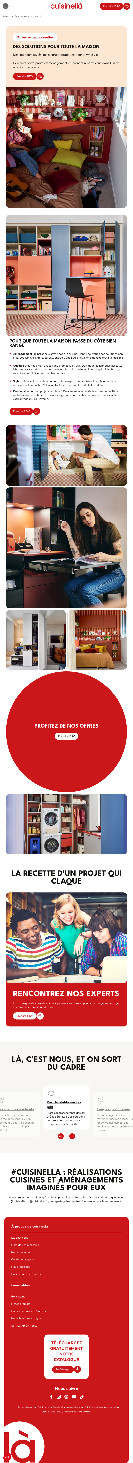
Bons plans (18, 1297)
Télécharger (63, 1369)
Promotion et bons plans (26, 16)
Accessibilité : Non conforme (78, 1411)
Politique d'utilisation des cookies (100, 1407)
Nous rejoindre (20, 1267)
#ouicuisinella (73, 1407)
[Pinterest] (66, 1397)
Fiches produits (20, 1304)
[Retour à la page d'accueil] (66, 6)
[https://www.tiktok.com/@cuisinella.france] (82, 1397)
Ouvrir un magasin (22, 1259)
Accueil (6, 16)
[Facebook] (51, 1397)
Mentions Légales (25, 1407)
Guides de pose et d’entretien (29, 1311)
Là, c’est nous (19, 1238)
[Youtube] (74, 1397)
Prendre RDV (111, 6)
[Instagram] (59, 1397)
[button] (7, 1457)
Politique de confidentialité (50, 1407)
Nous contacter (20, 1252)
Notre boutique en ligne (26, 1318)
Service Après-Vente (24, 1326)
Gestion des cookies (51, 1411)
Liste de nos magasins (25, 1245)
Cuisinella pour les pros (26, 1274)
